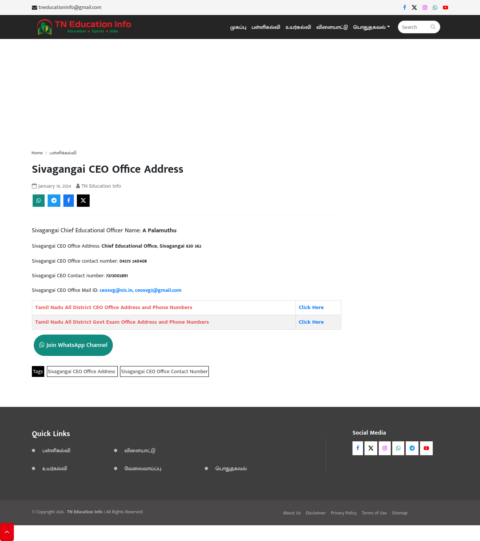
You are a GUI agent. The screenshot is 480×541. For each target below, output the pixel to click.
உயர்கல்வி (298, 27)
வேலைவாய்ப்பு (143, 468)
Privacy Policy (343, 513)
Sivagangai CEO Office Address (82, 371)
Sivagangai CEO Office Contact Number (164, 371)
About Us (292, 513)
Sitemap (400, 513)
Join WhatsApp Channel (73, 345)
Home (37, 153)
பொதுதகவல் (231, 468)
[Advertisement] (240, 91)
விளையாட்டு (332, 27)
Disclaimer (316, 513)
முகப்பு (238, 27)
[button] (372, 27)
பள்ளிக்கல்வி (63, 153)
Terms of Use (374, 513)
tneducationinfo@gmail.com (70, 7)
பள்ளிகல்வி (266, 27)
